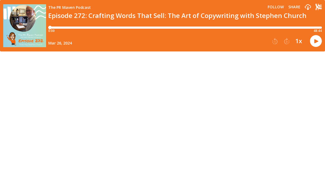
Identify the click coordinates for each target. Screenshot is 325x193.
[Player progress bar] (185, 28)
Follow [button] (276, 7)
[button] (308, 7)
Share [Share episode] (294, 7)
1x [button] (298, 41)
